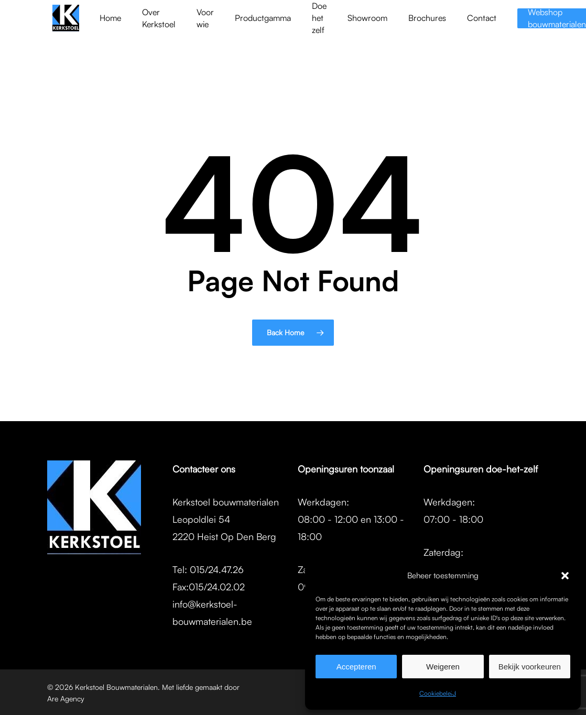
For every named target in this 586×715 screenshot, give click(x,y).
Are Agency (65, 698)
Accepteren (356, 666)
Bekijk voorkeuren (529, 666)
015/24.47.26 (217, 569)
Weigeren (443, 666)
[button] (565, 575)
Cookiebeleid (437, 693)
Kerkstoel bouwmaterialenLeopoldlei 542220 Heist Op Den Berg (225, 519)
